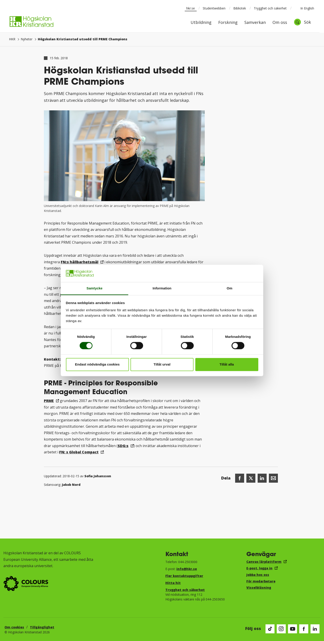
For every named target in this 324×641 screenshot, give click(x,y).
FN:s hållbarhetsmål (79, 261)
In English (304, 8)
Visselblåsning (258, 587)
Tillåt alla (227, 364)
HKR (12, 39)
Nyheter (26, 39)
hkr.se (190, 8)
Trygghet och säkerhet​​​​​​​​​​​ (185, 590)
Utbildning (201, 22)
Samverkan (255, 22)
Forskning (228, 22)
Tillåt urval (162, 364)
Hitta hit (173, 583)
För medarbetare (260, 581)
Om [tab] (229, 288)
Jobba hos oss (257, 575)
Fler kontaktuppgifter (184, 576)
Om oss (279, 22)
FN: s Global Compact (79, 452)
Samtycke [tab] (95, 288)
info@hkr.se (186, 569)
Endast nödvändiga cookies (97, 364)
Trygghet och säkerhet (270, 8)
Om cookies (14, 627)
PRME (49, 400)
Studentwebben (214, 8)
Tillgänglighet (42, 627)
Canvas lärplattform (263, 561)
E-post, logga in (259, 568)
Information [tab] (162, 288)
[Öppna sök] (302, 22)
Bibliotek (239, 8)
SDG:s (123, 445)
